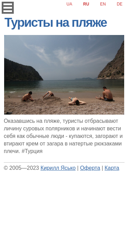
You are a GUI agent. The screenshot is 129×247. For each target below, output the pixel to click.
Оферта (90, 168)
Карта (112, 168)
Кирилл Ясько (58, 168)
